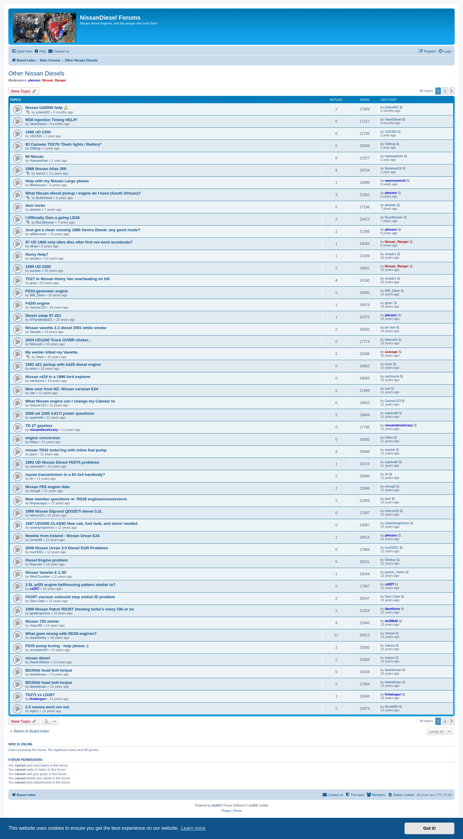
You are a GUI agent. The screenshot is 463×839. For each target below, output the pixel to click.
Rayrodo (36, 564)
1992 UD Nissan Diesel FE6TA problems (62, 462)
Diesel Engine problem (46, 560)
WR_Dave (37, 295)
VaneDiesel (38, 124)
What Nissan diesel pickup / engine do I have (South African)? (83, 193)
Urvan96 (36, 540)
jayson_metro (395, 572)
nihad (34, 246)
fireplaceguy (38, 503)
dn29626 (391, 621)
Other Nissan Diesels (36, 73)
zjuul (33, 454)
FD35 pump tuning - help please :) (57, 646)
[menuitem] (40, 51)
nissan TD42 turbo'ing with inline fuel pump (66, 450)
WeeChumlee (39, 576)
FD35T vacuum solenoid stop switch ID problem (70, 597)
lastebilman (38, 674)
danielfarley (38, 637)
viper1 (34, 711)
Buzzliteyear (45, 222)
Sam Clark (37, 601)
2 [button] (445, 91)
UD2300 (36, 136)
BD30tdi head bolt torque (48, 670)
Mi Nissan (34, 156)
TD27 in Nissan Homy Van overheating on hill (67, 279)
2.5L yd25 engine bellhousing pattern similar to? (70, 584)
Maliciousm (38, 185)
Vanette (35, 332)
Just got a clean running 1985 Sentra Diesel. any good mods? (82, 230)
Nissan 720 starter (42, 621)
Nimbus (390, 560)
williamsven (38, 234)
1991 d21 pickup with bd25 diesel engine (63, 364)
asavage (391, 352)
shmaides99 (38, 650)
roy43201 (37, 552)
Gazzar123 (38, 307)
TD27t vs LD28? (40, 695)
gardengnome (40, 613)
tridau (34, 442)
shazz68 (36, 625)
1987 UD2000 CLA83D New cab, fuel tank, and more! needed (81, 523)
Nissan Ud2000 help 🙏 (46, 107)
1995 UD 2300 (38, 266)
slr (31, 478)
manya (390, 633)
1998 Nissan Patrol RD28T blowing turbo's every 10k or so (79, 609)
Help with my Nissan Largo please (57, 181)
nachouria (37, 381)
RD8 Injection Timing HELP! (51, 120)
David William (40, 662)
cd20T (34, 588)
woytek (390, 449)
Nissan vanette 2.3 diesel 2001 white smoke (65, 328)
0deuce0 (36, 344)
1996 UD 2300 (38, 132)
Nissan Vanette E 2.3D (45, 572)
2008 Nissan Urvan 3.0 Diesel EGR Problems (66, 548)
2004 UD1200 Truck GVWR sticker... (58, 340)
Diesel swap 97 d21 (43, 315)
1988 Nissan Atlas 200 (45, 168)
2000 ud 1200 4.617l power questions (59, 413)
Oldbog (35, 148)
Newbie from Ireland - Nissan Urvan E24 (62, 535)
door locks (35, 205)
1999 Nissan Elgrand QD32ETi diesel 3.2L (64, 511)
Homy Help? (36, 254)
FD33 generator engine (46, 291)
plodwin (35, 209)
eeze (33, 368)
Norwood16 (393, 168)
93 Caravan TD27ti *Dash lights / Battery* (63, 144)
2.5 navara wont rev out (47, 707)
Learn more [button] (193, 828)
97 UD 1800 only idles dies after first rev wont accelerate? (79, 242)
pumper (35, 270)
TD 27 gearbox (38, 425)
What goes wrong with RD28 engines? (61, 633)
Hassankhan (39, 160)
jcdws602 (43, 112)
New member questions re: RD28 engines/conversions (76, 499)
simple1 (35, 258)
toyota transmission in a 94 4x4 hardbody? (65, 474)
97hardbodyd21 (41, 319)
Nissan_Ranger (54, 80)
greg (33, 283)
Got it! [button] (429, 828)
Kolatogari (38, 699)
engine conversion (42, 438)
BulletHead (44, 198)
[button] (452, 91)
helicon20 (37, 515)
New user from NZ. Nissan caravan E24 (61, 389)
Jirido (40, 357)
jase (388, 498)
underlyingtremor (42, 527)
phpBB (216, 805)
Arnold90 (391, 706)
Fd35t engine (37, 303)
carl (32, 393)
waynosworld (395, 180)
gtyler (389, 303)
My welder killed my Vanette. (51, 352)
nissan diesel (37, 658)
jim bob (390, 327)
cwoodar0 (37, 466)
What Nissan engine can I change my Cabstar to (70, 401)
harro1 (41, 173)
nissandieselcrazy (44, 429)
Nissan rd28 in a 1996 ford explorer (58, 376)
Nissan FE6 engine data (47, 487)
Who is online (20, 744)
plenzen (34, 80)
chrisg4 (35, 491)
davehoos (392, 608)
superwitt (36, 417)
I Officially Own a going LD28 (52, 217)
